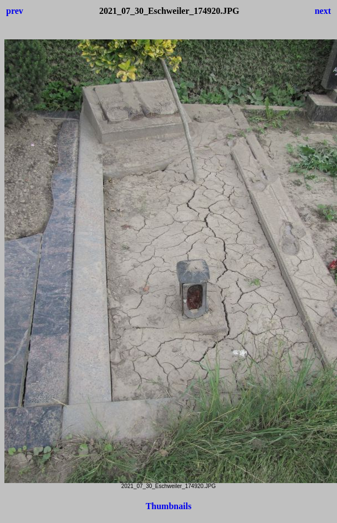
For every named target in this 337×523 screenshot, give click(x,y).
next (323, 11)
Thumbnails (169, 506)
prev (14, 11)
